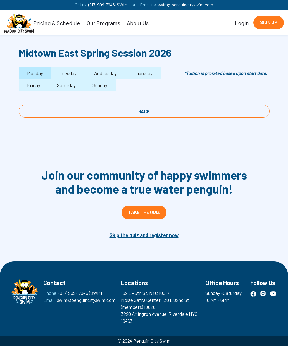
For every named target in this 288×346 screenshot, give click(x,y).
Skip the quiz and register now (144, 235)
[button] (56, 22)
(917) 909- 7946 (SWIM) (81, 293)
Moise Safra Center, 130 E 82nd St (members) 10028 (155, 303)
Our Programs (103, 23)
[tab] (35, 73)
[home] (19, 22)
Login (242, 23)
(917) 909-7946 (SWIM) (108, 4)
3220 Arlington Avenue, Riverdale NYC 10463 (159, 317)
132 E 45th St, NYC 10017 (145, 293)
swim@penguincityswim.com (185, 4)
